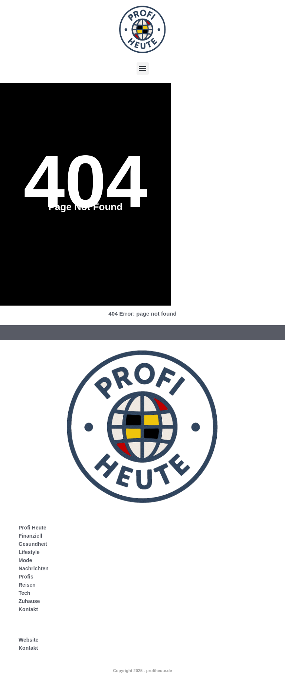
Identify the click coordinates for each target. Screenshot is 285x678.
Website (28, 640)
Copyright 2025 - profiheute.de (142, 670)
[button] (143, 68)
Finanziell (30, 536)
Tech (24, 593)
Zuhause (29, 601)
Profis (26, 577)
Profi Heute (32, 528)
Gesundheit (33, 544)
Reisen (27, 585)
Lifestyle (29, 552)
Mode (25, 560)
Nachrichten (34, 568)
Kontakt (28, 609)
